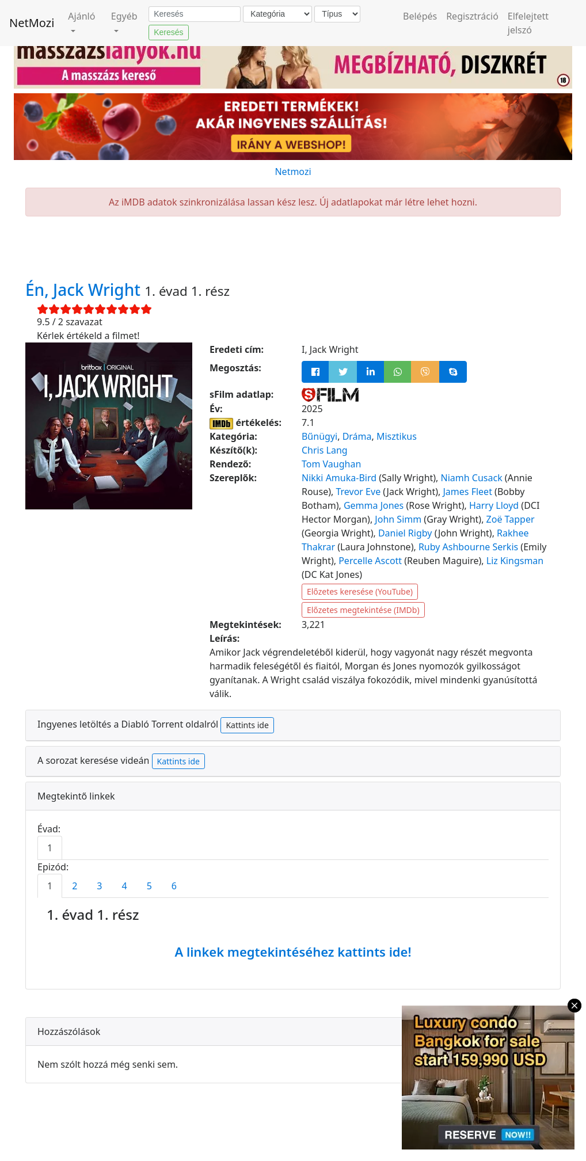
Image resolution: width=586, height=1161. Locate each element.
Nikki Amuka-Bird (339, 477)
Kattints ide (247, 725)
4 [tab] (124, 886)
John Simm (398, 519)
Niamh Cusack (472, 477)
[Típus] (337, 14)
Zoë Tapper (510, 519)
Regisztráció (472, 16)
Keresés (168, 32)
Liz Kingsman (514, 560)
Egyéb (124, 16)
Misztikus (396, 436)
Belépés (420, 16)
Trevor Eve (358, 491)
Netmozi (293, 171)
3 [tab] (99, 886)
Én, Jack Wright (84, 289)
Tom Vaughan (331, 464)
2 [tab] (74, 886)
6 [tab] (174, 886)
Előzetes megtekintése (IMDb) (363, 609)
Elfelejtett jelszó (528, 23)
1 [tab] (49, 848)
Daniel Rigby (405, 533)
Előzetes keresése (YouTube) (360, 591)
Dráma (357, 436)
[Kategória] (277, 14)
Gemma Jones (374, 505)
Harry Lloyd (494, 505)
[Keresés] (195, 14)
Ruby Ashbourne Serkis (468, 546)
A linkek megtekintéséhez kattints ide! (292, 951)
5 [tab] (149, 886)
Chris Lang (325, 450)
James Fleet (467, 491)
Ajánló (81, 16)
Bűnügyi (319, 436)
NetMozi (31, 23)
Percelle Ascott (370, 560)
